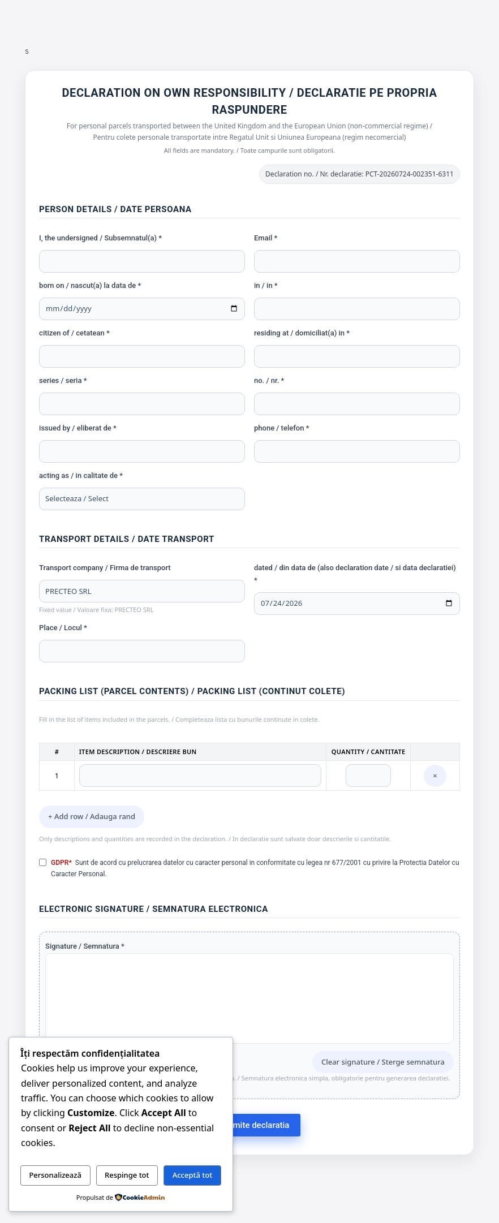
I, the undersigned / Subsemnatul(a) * (100, 238)
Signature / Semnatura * (84, 946)
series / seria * (63, 380)
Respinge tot (127, 1175)
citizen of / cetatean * (74, 333)
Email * (265, 238)
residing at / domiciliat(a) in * (302, 333)
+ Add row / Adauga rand (91, 816)
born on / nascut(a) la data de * (90, 285)
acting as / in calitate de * (81, 475)
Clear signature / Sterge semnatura (383, 1062)
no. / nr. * (269, 380)
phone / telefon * (281, 428)
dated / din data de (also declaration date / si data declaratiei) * (355, 573)
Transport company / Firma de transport (105, 567)
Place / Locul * (63, 627)
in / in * (266, 285)
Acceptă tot (193, 1175)
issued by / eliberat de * (78, 428)
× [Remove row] (435, 775)
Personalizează (55, 1175)
